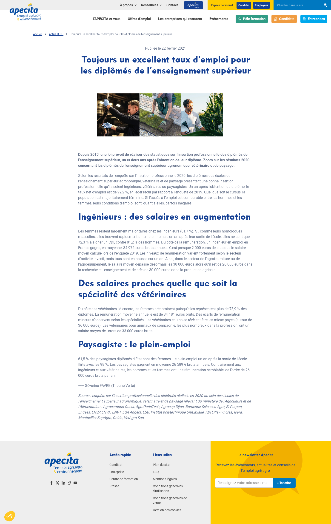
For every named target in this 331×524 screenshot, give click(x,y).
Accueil (37, 34)
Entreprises (314, 19)
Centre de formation (123, 479)
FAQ (156, 472)
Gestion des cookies (167, 510)
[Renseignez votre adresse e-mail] (244, 483)
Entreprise (116, 472)
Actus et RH (56, 34)
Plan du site (161, 465)
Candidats (284, 19)
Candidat (243, 5)
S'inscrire (284, 483)
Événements (218, 19)
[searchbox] (295, 5)
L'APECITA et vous (106, 19)
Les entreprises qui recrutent (180, 19)
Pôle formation (252, 19)
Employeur (261, 5)
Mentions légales (165, 479)
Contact (172, 5)
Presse (114, 486)
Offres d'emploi (139, 19)
